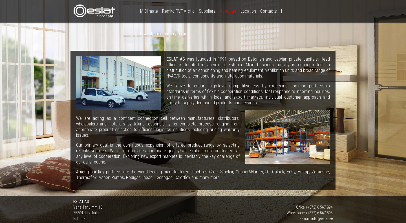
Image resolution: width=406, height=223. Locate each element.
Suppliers (207, 11)
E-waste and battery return (164, 33)
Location (248, 11)
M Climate (149, 11)
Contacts (268, 11)
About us (228, 11)
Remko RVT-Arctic (178, 11)
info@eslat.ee (322, 218)
